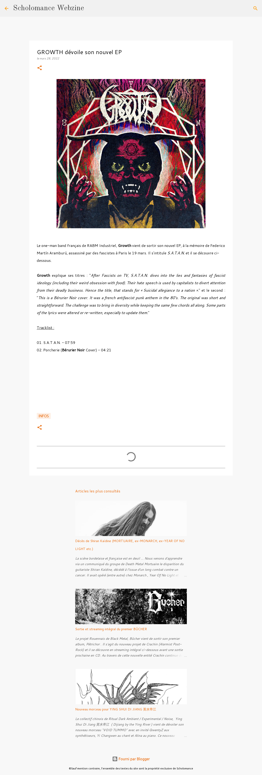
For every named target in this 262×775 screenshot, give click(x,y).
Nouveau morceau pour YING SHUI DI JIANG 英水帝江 (115, 709)
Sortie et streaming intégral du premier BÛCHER (111, 629)
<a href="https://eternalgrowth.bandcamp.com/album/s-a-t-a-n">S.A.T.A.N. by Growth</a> (131, 385)
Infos (44, 416)
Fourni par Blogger (131, 759)
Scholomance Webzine (48, 8)
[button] (39, 68)
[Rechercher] (90, 8)
